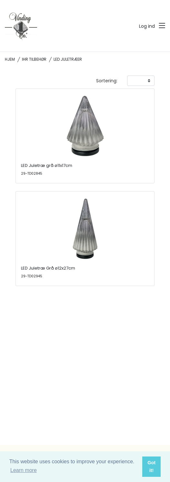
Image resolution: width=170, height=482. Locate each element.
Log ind (147, 26)
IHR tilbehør (34, 59)
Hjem (10, 59)
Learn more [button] (23, 470)
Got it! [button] (151, 466)
